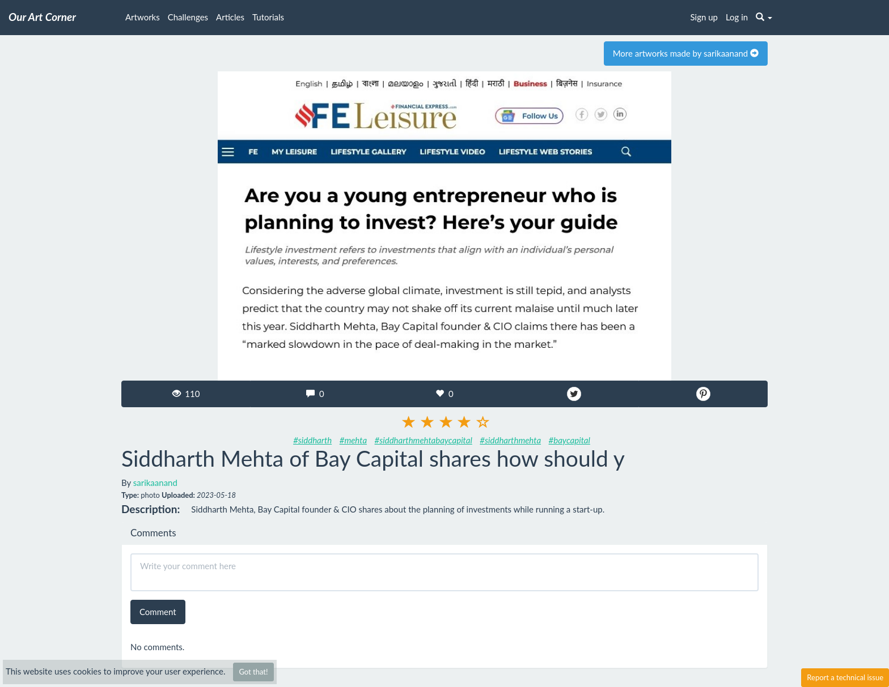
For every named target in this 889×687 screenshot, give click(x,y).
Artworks (142, 17)
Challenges (188, 17)
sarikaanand (155, 482)
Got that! (253, 671)
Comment (157, 612)
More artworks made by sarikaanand (686, 53)
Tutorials (268, 17)
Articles (230, 17)
